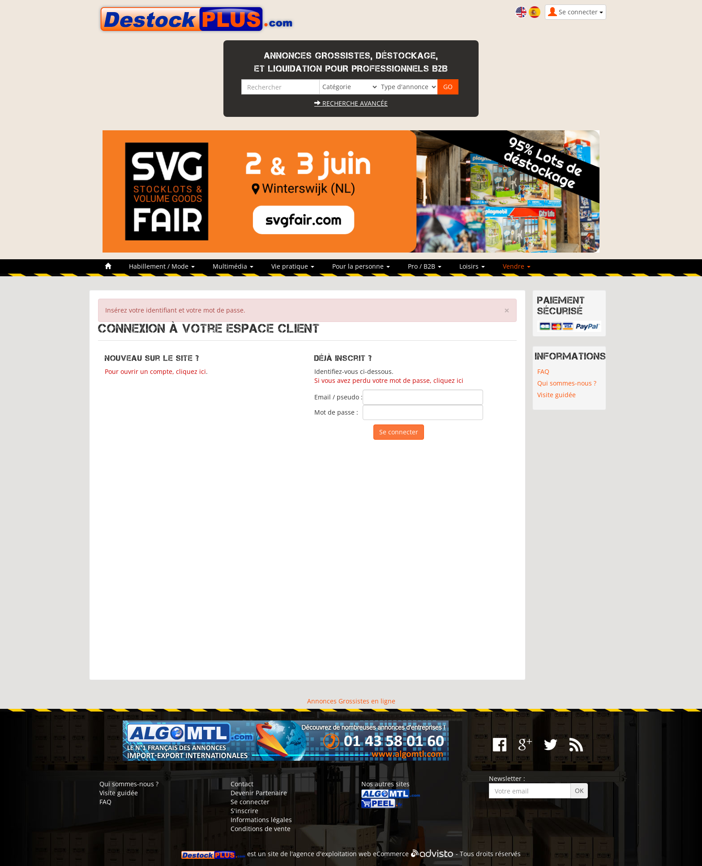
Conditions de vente (261, 828)
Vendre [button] (517, 266)
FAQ (543, 371)
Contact (242, 784)
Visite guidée (556, 394)
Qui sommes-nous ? (566, 383)
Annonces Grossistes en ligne (351, 701)
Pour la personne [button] (361, 266)
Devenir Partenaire (259, 793)
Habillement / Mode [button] (162, 266)
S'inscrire (244, 810)
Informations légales (261, 819)
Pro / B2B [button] (424, 266)
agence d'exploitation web (332, 854)
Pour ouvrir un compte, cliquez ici (155, 371)
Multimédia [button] (233, 266)
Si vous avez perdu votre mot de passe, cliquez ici (388, 380)
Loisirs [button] (472, 266)
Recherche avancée (351, 103)
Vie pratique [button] (292, 266)
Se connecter (250, 801)
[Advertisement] (307, 555)
